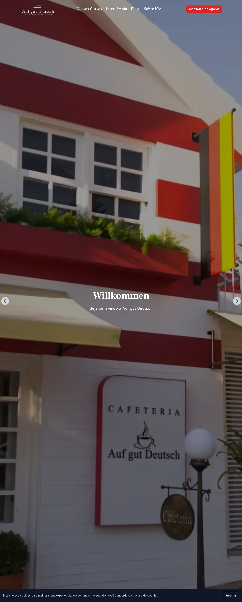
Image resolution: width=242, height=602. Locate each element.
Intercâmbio (116, 8)
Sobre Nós (154, 8)
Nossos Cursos (89, 8)
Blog (135, 8)
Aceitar (231, 595)
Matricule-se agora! (204, 9)
